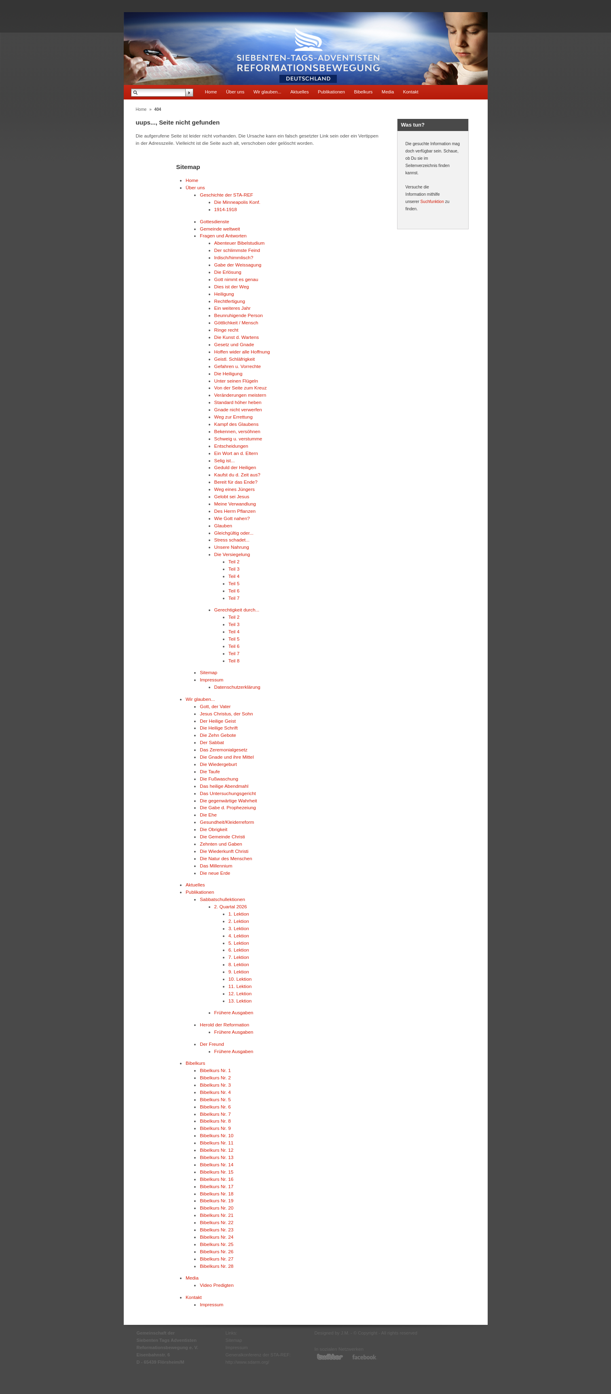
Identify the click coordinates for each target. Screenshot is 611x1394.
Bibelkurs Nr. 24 (216, 1237)
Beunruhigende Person (238, 315)
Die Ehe (208, 814)
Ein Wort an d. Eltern (236, 453)
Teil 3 (233, 568)
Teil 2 (233, 561)
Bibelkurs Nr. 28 (216, 1266)
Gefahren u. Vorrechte (237, 366)
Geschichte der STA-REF (226, 194)
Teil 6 (233, 590)
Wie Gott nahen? (232, 518)
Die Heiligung (228, 373)
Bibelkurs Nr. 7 (215, 1114)
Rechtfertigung (229, 301)
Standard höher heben (238, 402)
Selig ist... (224, 460)
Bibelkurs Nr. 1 (215, 1070)
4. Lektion (238, 935)
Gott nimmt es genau (236, 279)
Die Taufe (210, 771)
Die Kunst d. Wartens (236, 337)
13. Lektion (240, 1000)
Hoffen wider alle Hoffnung (242, 351)
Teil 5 (233, 583)
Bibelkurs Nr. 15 (216, 1171)
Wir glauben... (267, 91)
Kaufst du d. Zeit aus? (237, 474)
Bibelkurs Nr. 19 (216, 1200)
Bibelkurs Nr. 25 (216, 1244)
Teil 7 (233, 598)
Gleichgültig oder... (234, 532)
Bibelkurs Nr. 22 (216, 1222)
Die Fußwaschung (219, 778)
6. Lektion (238, 949)
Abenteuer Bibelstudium (239, 242)
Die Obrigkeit (213, 829)
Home (211, 91)
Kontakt (411, 91)
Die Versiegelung (232, 554)
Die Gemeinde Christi (222, 836)
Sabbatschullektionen (222, 899)
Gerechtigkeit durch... (237, 609)
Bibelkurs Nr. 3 (215, 1084)
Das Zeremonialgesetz (223, 749)
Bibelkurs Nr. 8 (215, 1120)
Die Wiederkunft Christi (224, 851)
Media (388, 91)
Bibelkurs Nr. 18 (216, 1193)
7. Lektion (238, 957)
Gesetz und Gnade (234, 344)
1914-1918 (225, 209)
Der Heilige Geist (218, 720)
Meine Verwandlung (235, 503)
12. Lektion (240, 993)
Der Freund (212, 1044)
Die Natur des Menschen (226, 858)
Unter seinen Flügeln (236, 380)
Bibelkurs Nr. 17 (216, 1186)
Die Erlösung (227, 272)
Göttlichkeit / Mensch (236, 322)
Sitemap (208, 672)
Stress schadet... (232, 539)
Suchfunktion (432, 201)
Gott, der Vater (215, 706)
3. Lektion (238, 928)
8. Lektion (238, 964)
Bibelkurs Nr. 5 (215, 1099)
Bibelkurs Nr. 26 (216, 1251)
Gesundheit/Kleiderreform (227, 822)
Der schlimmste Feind (237, 250)
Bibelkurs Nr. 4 (215, 1092)
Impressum (211, 679)
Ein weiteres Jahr (232, 308)
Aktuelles (299, 91)
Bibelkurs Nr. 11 (216, 1142)
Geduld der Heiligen (235, 467)
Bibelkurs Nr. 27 (216, 1258)
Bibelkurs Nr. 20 (216, 1207)
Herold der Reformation (224, 1024)
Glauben (223, 525)
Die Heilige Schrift (218, 727)
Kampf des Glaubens (236, 424)
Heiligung (224, 293)
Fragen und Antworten (223, 235)
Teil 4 (233, 576)
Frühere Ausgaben (234, 1012)
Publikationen (331, 91)
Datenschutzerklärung (237, 687)
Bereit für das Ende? (236, 481)
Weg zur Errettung (233, 416)
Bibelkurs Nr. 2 (215, 1077)
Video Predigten (216, 1285)
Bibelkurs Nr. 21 (216, 1215)
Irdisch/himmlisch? (234, 257)
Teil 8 (233, 660)
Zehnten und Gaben (221, 843)
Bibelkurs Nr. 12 (216, 1150)
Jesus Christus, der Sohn (226, 713)
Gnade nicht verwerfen (238, 409)
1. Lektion (238, 913)
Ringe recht (226, 329)
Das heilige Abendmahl (224, 786)
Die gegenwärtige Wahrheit (228, 800)
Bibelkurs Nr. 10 (216, 1135)
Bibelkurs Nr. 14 (216, 1164)
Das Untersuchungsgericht (228, 793)
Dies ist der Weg (231, 286)
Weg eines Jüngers (234, 489)
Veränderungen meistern (240, 395)
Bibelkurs (363, 91)
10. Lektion (240, 979)
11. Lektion (240, 986)
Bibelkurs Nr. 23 (216, 1229)
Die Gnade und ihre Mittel (227, 756)
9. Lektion (238, 971)
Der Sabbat (212, 742)
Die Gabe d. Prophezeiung (228, 807)
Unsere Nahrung (231, 547)
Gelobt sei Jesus (231, 496)
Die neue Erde (215, 873)
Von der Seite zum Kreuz (240, 387)
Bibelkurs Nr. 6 (215, 1106)
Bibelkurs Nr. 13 (216, 1157)
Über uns (235, 91)
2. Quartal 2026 (230, 906)
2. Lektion (238, 921)
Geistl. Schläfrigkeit (234, 359)
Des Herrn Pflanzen (235, 511)
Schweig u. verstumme (238, 438)
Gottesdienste (214, 221)
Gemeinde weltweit (220, 228)
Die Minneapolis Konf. (237, 202)
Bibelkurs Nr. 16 (216, 1179)
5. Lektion (238, 943)
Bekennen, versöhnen (237, 431)
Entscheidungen (231, 445)
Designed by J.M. (332, 1333)
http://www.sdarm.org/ (247, 1362)
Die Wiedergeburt (218, 764)
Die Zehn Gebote (218, 735)
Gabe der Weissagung (238, 264)
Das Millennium (216, 865)
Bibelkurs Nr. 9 (215, 1128)
